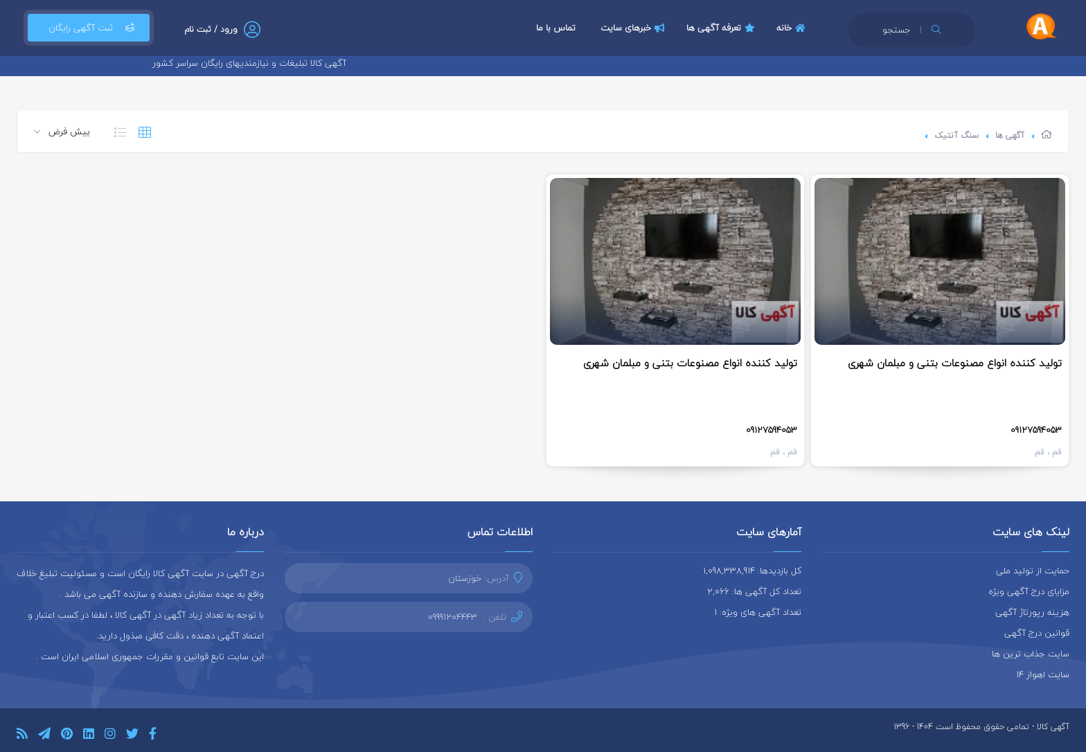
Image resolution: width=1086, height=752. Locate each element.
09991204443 (452, 617)
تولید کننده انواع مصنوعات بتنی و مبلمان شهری (955, 363)
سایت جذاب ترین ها (1030, 653)
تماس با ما (556, 27)
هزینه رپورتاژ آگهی (1032, 612)
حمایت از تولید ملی (1032, 570)
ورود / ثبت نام (211, 29)
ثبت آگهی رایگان (88, 28)
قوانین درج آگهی (1036, 633)
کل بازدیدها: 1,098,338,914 (752, 570)
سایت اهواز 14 (1042, 674)
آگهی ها (1009, 135)
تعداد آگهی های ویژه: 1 (757, 612)
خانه (792, 27)
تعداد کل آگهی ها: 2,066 (754, 591)
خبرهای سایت (634, 27)
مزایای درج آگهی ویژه (1028, 591)
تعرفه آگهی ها (722, 27)
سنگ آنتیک (956, 135)
